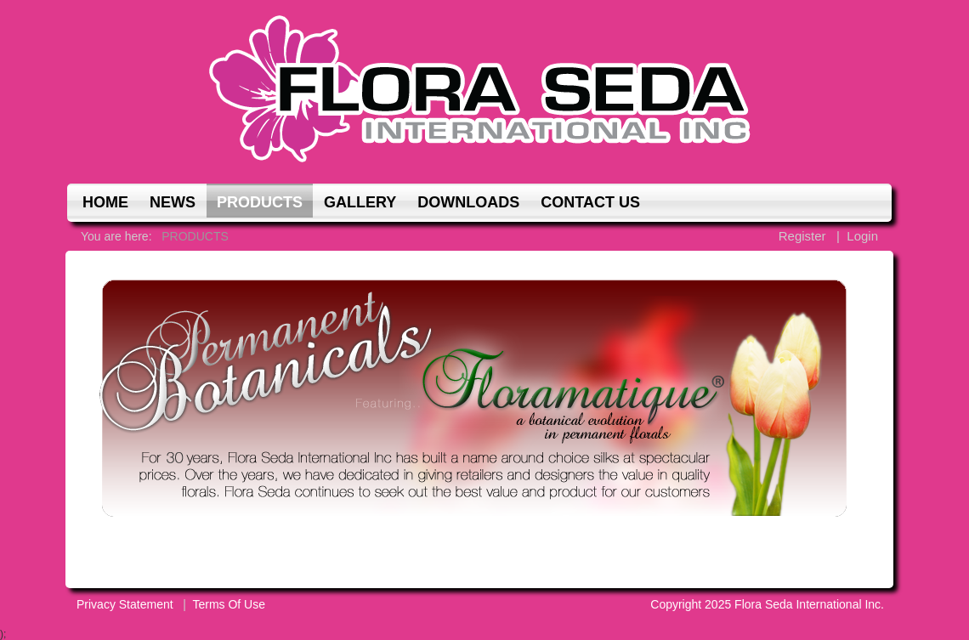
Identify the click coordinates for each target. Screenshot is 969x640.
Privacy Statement (124, 604)
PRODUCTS (195, 236)
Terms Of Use (228, 604)
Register (802, 236)
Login (862, 236)
